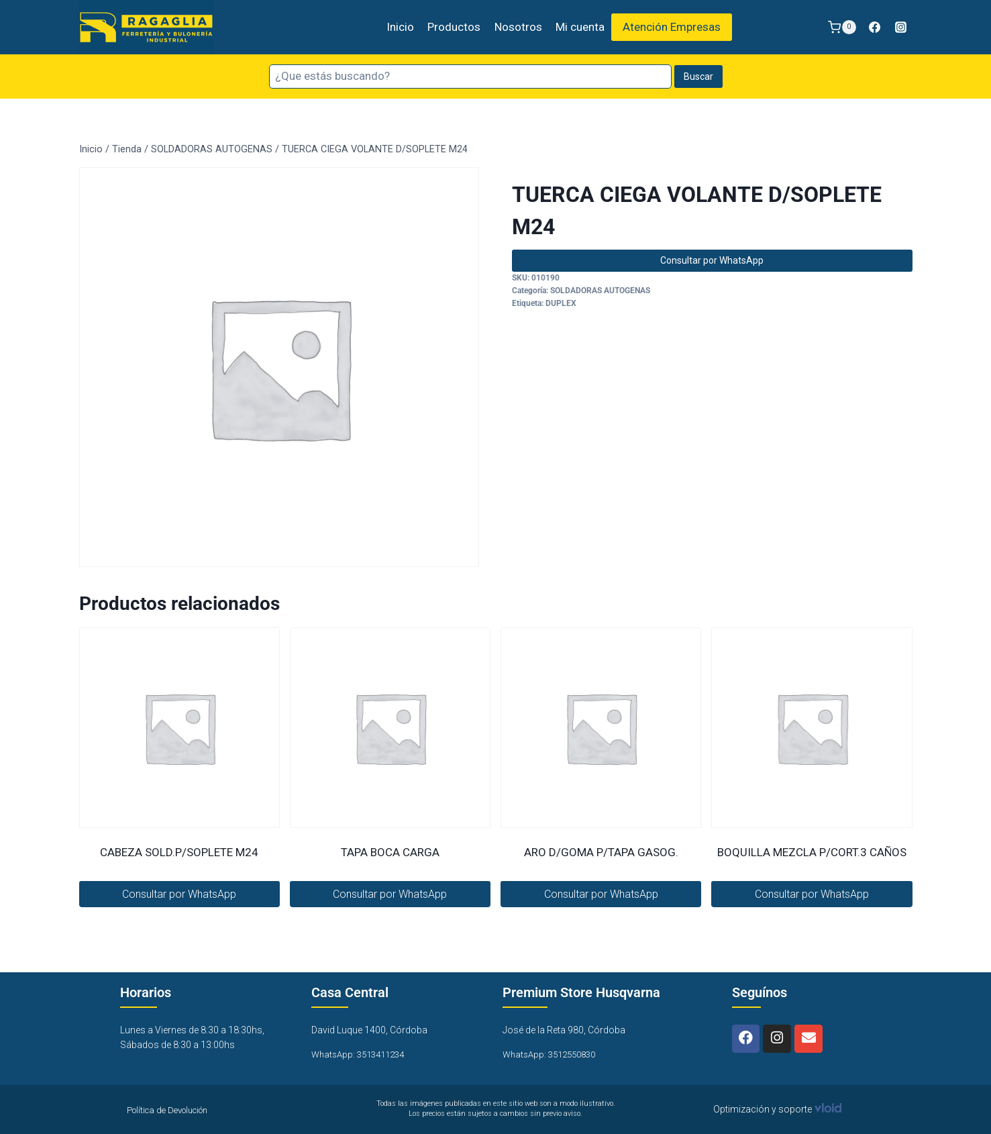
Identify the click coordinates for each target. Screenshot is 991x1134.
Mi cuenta (580, 27)
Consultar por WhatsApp (712, 260)
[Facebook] (874, 27)
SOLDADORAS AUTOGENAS (600, 290)
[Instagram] (901, 27)
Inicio (400, 27)
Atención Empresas (672, 27)
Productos (453, 27)
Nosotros (518, 27)
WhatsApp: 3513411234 (362, 1054)
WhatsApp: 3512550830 (554, 1054)
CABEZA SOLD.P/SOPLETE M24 (179, 852)
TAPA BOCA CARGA (390, 852)
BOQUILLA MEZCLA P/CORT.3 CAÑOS (811, 852)
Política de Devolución (173, 1109)
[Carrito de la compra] (842, 27)
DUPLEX (560, 303)
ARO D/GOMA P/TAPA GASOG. (601, 852)
